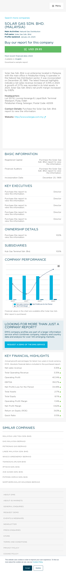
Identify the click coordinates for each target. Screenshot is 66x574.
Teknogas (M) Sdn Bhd (14, 462)
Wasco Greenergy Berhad (17, 457)
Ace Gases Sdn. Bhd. (13, 472)
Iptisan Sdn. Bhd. (11, 467)
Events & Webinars (13, 518)
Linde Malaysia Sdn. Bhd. (15, 451)
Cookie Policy (10, 554)
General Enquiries (13, 506)
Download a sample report (16, 62)
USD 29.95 (33, 49)
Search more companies (17, 18)
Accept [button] (27, 568)
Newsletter (10, 524)
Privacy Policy (11, 548)
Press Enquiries (12, 530)
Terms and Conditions (15, 542)
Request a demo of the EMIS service (26, 345)
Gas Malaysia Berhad (14, 441)
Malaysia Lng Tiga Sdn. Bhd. (17, 436)
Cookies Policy (38, 562)
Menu (56, 6)
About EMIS (9, 495)
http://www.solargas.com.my (30, 117)
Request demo (11, 512)
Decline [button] (38, 568)
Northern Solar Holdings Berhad (21, 482)
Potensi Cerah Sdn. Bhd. (15, 477)
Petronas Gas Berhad (14, 446)
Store (6, 536)
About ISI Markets (13, 501)
